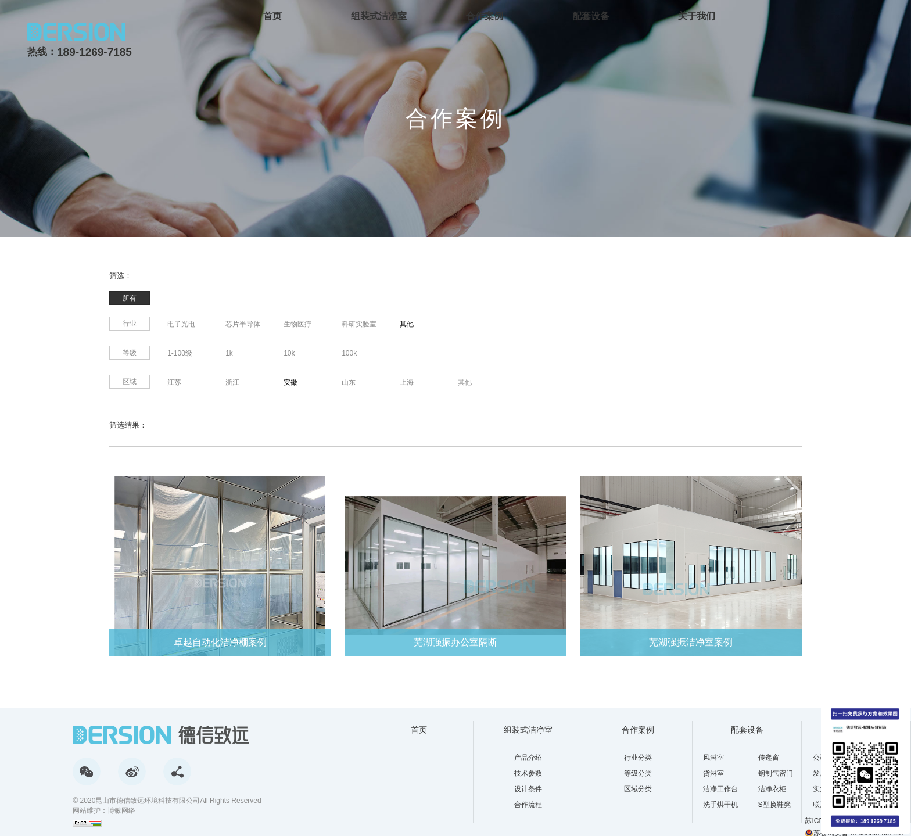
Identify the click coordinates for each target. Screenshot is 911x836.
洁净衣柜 (772, 788)
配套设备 (590, 16)
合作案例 (484, 16)
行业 (130, 324)
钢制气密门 (775, 773)
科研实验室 (359, 324)
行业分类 (638, 757)
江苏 (174, 382)
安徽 (290, 382)
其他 (407, 324)
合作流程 (528, 804)
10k (289, 353)
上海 (407, 382)
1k (229, 353)
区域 (130, 382)
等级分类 (638, 773)
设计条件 (528, 788)
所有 (130, 298)
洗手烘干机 (720, 804)
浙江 (232, 382)
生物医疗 (297, 324)
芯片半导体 (242, 324)
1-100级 (179, 353)
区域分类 (638, 788)
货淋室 (713, 773)
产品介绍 (528, 757)
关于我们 (696, 16)
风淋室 (713, 757)
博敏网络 (121, 810)
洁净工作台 (720, 788)
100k (349, 353)
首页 (272, 16)
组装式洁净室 (379, 16)
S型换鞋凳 (774, 804)
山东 (349, 382)
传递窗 (768, 757)
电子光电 (181, 324)
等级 (130, 353)
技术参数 (528, 773)
